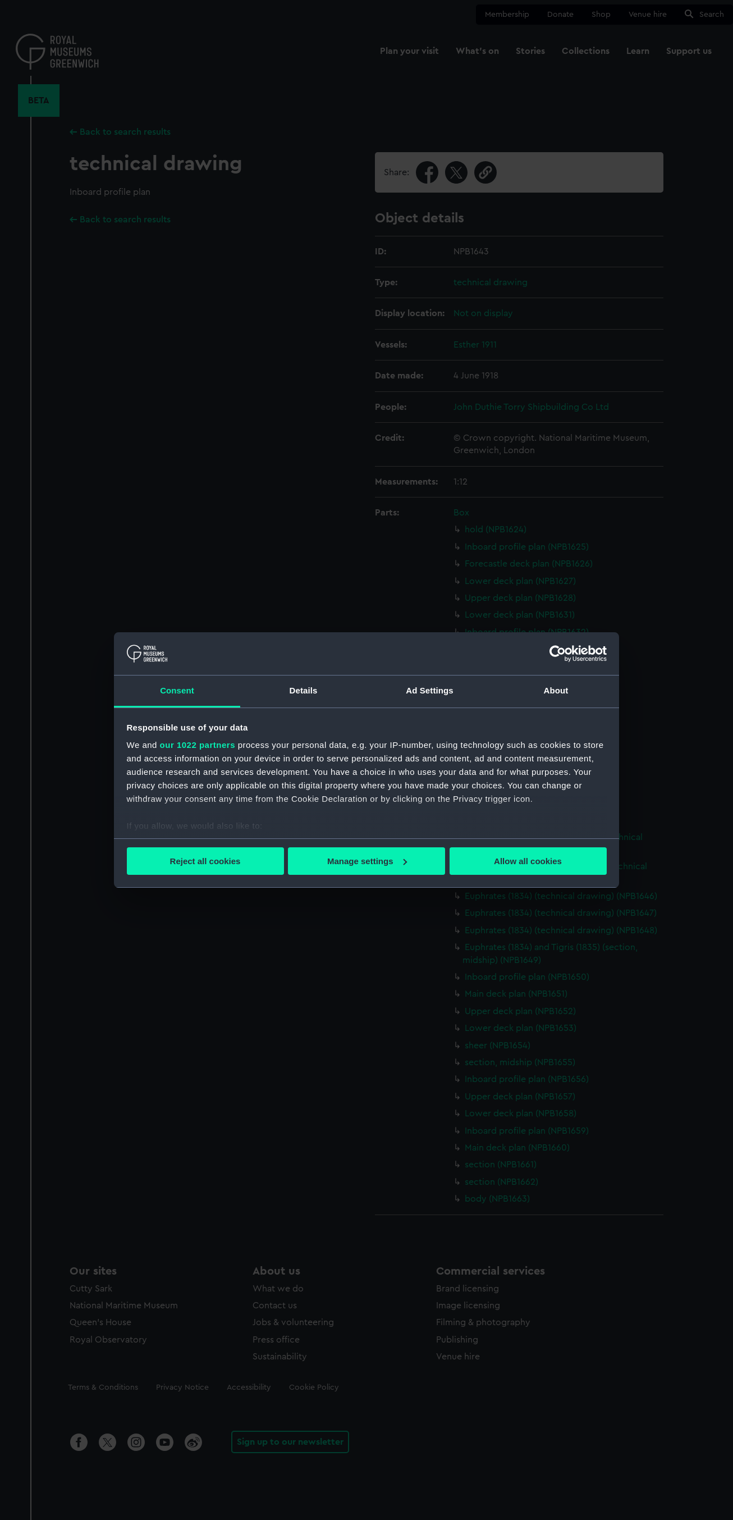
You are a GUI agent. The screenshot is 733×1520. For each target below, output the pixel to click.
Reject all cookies (205, 861)
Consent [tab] (177, 690)
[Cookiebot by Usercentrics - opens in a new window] (557, 653)
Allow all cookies (528, 861)
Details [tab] (304, 690)
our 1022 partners (197, 745)
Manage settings (367, 861)
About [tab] (556, 690)
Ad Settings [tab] (429, 690)
